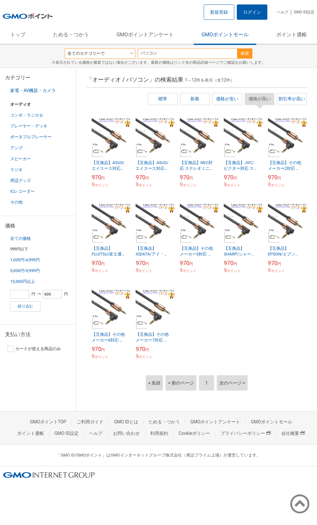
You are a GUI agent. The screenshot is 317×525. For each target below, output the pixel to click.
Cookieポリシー (194, 433)
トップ (17, 35)
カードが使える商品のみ (34, 349)
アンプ (16, 148)
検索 (245, 53)
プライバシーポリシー (246, 433)
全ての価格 (20, 238)
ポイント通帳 (291, 35)
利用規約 (159, 433)
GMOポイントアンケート (145, 35)
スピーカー (20, 158)
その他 (16, 202)
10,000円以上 (22, 281)
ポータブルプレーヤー (31, 136)
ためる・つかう (71, 35)
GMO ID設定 (304, 12)
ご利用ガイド (90, 421)
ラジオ (16, 169)
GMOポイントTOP (48, 421)
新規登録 (219, 12)
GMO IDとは (126, 421)
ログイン (252, 12)
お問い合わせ (126, 433)
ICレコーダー (22, 191)
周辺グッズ (20, 180)
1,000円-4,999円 (25, 259)
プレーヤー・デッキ (28, 126)
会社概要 (293, 433)
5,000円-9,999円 (25, 270)
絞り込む (25, 306)
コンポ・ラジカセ (26, 115)
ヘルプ (282, 12)
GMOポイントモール (225, 35)
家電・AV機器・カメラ (33, 90)
